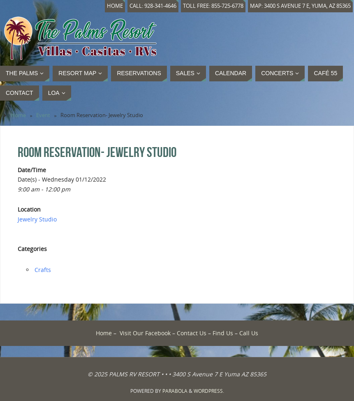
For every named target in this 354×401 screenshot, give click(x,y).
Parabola (174, 390)
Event (43, 115)
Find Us (223, 333)
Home (115, 5)
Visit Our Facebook (145, 333)
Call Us (248, 333)
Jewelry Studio (37, 219)
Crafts (43, 270)
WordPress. (209, 390)
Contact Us (191, 333)
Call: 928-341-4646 (153, 5)
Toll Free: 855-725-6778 (213, 5)
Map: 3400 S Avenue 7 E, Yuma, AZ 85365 (300, 5)
